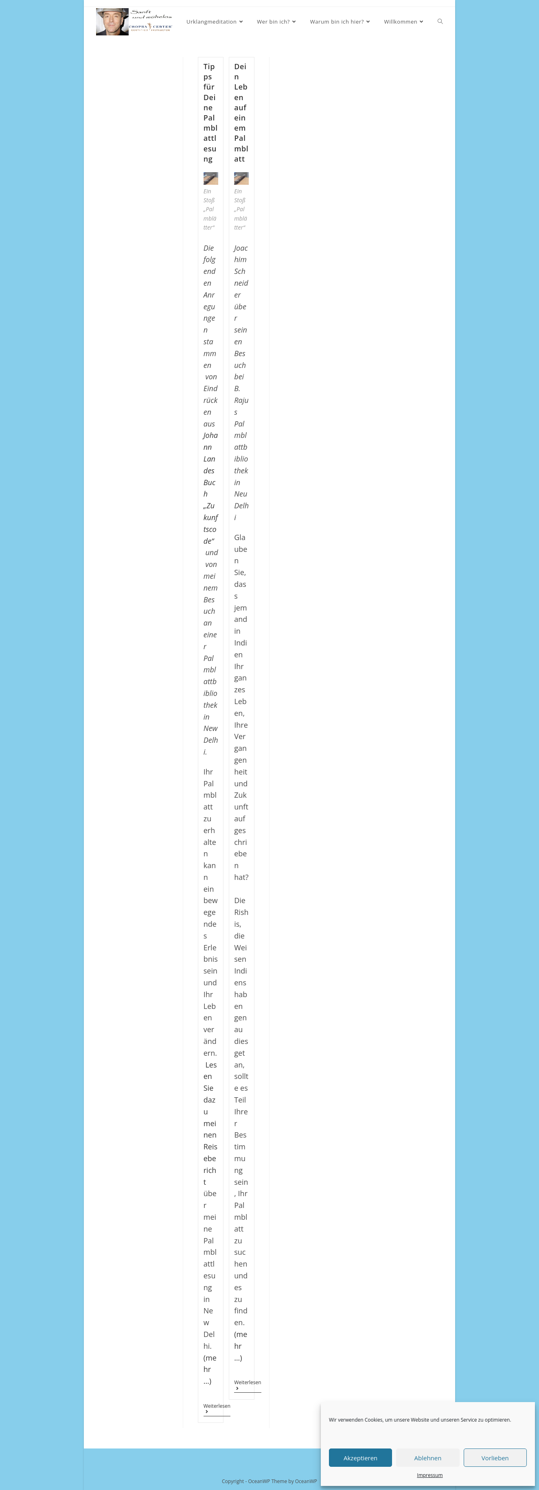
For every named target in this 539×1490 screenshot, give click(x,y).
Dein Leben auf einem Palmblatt (241, 112)
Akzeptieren (360, 1458)
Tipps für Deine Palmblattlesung (211, 112)
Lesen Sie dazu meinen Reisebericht (210, 1123)
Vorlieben (495, 1458)
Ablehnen (428, 1458)
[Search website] (440, 22)
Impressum (430, 1475)
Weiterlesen (217, 1409)
